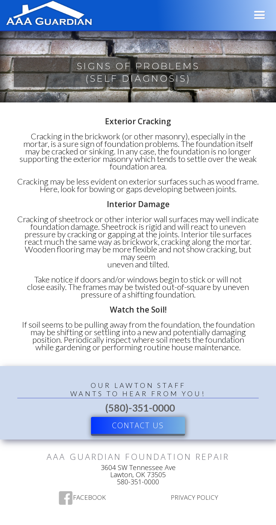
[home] (47, 14)
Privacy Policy (194, 498)
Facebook (89, 498)
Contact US (138, 425)
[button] (259, 15)
